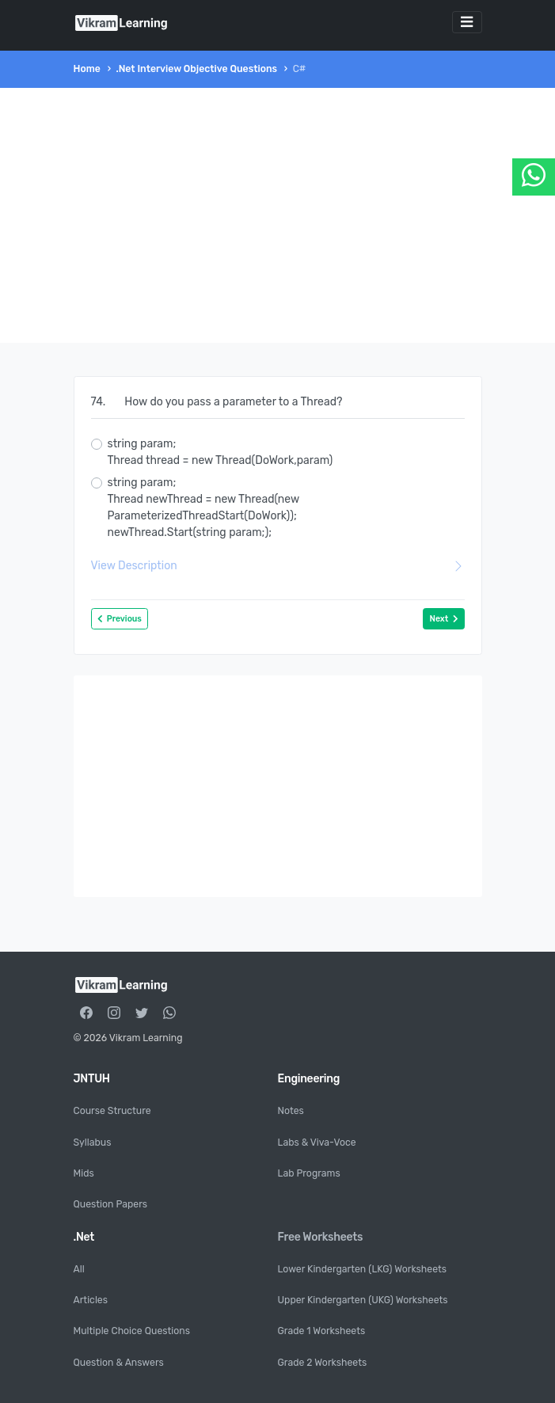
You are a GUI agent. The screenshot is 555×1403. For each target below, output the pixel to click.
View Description (278, 565)
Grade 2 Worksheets (322, 1362)
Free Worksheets (320, 1237)
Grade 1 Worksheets (322, 1330)
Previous (119, 619)
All (79, 1269)
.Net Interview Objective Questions (196, 68)
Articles (91, 1300)
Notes (291, 1110)
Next (443, 619)
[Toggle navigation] (467, 22)
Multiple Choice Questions (132, 1330)
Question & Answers (119, 1362)
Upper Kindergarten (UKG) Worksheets (363, 1300)
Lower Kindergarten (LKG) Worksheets (362, 1269)
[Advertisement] (278, 215)
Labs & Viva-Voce (317, 1142)
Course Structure (112, 1110)
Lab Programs (309, 1173)
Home (87, 68)
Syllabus (93, 1142)
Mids (84, 1173)
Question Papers (111, 1204)
